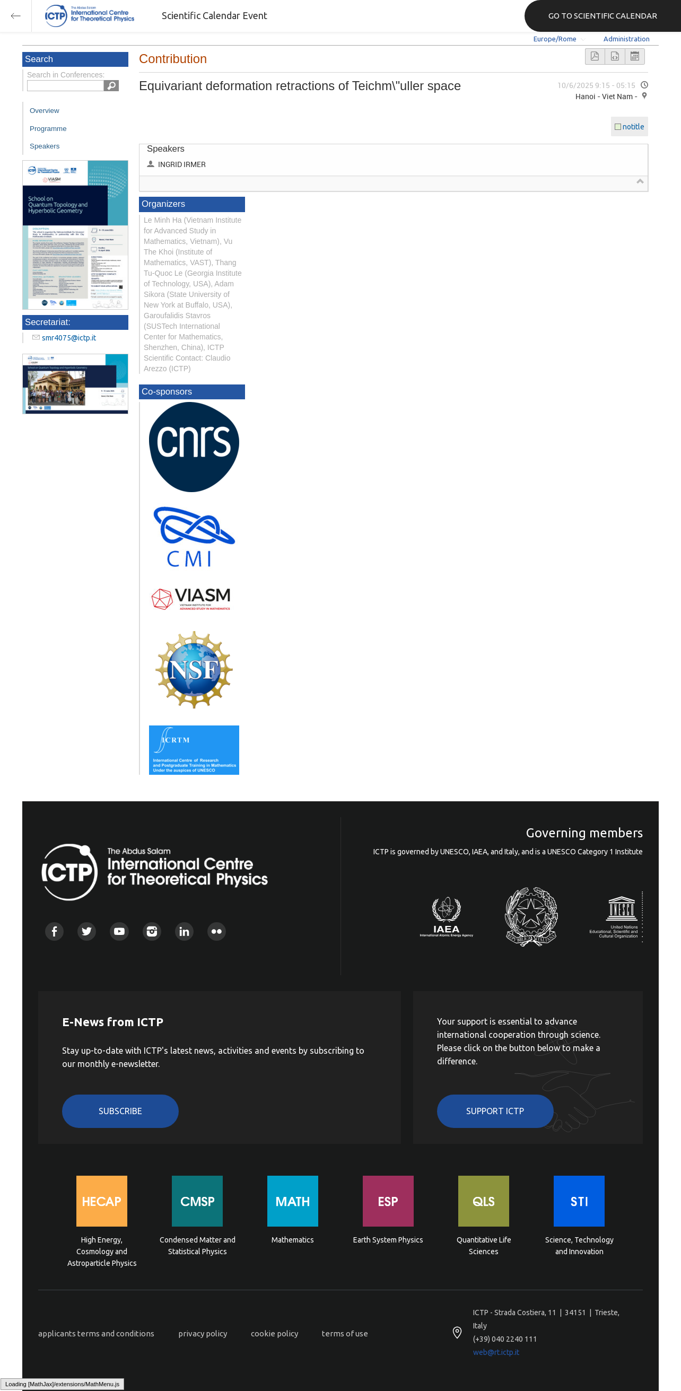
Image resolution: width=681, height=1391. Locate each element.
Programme (48, 129)
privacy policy (202, 1333)
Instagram (152, 931)
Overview (44, 111)
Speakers (44, 146)
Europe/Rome (555, 38)
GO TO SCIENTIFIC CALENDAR (602, 15)
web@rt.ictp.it (496, 1352)
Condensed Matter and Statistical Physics (197, 1246)
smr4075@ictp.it (69, 338)
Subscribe (120, 1111)
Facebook (54, 931)
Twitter (86, 931)
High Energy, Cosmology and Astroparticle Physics (102, 1251)
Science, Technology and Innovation (579, 1246)
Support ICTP (495, 1111)
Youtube (119, 931)
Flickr (216, 931)
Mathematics (293, 1240)
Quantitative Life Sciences (484, 1246)
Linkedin (184, 931)
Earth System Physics (388, 1240)
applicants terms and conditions (96, 1333)
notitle (633, 127)
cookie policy (274, 1333)
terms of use (345, 1333)
